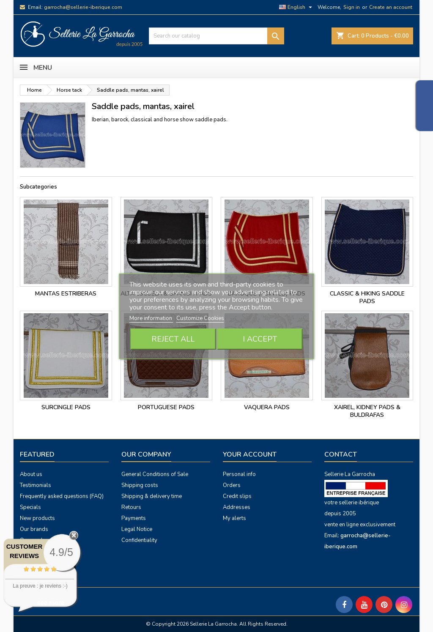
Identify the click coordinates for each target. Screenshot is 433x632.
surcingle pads (65, 407)
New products (37, 518)
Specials (30, 507)
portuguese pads (166, 407)
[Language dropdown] (296, 7)
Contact (340, 454)
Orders (232, 485)
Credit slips (237, 496)
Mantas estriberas (65, 294)
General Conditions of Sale (154, 474)
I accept (260, 339)
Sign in (351, 7)
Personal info (239, 474)
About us (31, 474)
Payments (133, 518)
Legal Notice (136, 529)
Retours (131, 507)
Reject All (173, 339)
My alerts (234, 518)
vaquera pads (267, 407)
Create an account (390, 7)
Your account (250, 454)
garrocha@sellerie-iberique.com (83, 7)
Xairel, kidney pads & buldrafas (367, 411)
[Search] (216, 35)
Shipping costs (139, 485)
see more (51, 602)
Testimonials (35, 485)
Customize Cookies (200, 318)
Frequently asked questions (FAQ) (62, 496)
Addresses (236, 507)
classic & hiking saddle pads (367, 297)
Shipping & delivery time (151, 496)
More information (151, 318)
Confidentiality (139, 540)
